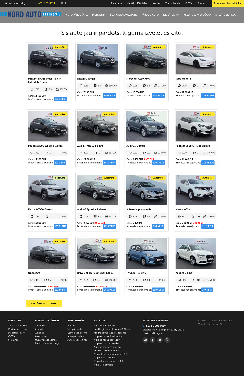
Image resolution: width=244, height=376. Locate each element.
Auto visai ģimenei (104, 364)
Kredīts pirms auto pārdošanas (110, 332)
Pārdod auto (150, 14)
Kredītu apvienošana (197, 14)
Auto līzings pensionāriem (107, 347)
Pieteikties (99, 14)
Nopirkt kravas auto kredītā (108, 361)
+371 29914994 (45, 3)
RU (64, 3)
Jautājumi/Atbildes (137, 3)
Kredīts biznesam (226, 14)
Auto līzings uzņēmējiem (107, 339)
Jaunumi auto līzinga (46, 339)
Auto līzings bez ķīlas (105, 325)
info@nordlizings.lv (17, 3)
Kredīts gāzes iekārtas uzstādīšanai (112, 329)
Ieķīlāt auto (171, 14)
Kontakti (201, 3)
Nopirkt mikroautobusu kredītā (110, 354)
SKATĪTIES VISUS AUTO (44, 303)
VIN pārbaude (172, 3)
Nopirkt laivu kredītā (104, 357)
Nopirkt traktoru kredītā (106, 343)
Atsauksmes (41, 336)
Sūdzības (39, 332)
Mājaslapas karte (17, 332)
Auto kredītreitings (77, 339)
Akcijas (156, 3)
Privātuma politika (17, 329)
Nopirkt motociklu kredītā (108, 336)
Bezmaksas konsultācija (227, 3)
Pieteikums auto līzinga (47, 343)
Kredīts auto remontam (106, 350)
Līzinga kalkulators (123, 14)
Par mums (116, 3)
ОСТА (188, 3)
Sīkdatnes (13, 339)
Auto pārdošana (77, 14)
